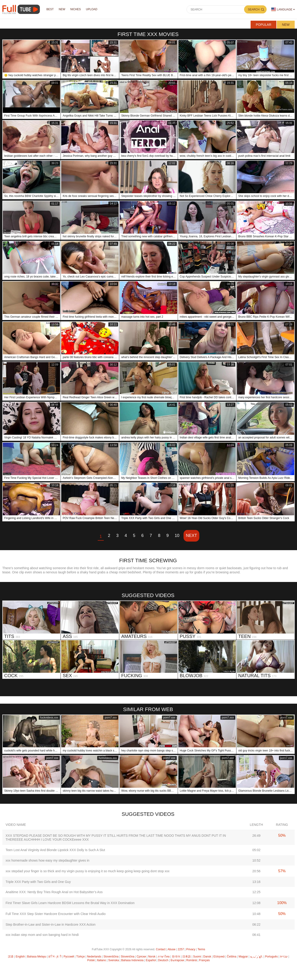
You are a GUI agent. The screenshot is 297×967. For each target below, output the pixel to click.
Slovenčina (128, 956)
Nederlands (94, 956)
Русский (69, 956)
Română (191, 960)
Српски (141, 956)
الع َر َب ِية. (256, 956)
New (286, 24)
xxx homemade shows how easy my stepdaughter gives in (47, 860)
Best (50, 9)
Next (191, 535)
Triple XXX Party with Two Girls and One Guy (38, 882)
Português (271, 956)
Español (151, 960)
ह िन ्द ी (54, 956)
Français (204, 960)
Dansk (207, 956)
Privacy (190, 949)
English (20, 956)
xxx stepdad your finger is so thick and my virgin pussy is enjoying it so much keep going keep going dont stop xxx (88, 871)
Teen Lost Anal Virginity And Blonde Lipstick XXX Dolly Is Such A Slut (55, 850)
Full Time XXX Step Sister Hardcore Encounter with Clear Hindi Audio (56, 914)
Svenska (113, 960)
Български (177, 960)
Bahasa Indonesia (132, 960)
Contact (160, 949)
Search (253, 9)
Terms (201, 949)
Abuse (171, 949)
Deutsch (163, 960)
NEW (62, 9)
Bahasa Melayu (36, 956)
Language (281, 9)
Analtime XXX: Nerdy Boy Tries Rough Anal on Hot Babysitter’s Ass (54, 892)
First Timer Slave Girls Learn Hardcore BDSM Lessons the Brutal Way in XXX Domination (70, 903)
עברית (284, 956)
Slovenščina (111, 956)
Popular (263, 24)
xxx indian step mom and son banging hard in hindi (42, 935)
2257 (181, 949)
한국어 (176, 956)
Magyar (243, 956)
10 (177, 535)
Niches (75, 9)
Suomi (197, 956)
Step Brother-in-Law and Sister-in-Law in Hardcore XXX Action (51, 924)
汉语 (10, 956)
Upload (91, 9)
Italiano (101, 960)
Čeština (231, 956)
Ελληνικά (219, 956)
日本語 (186, 956)
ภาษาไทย (164, 956)
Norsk (151, 956)
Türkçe (80, 956)
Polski (91, 960)
